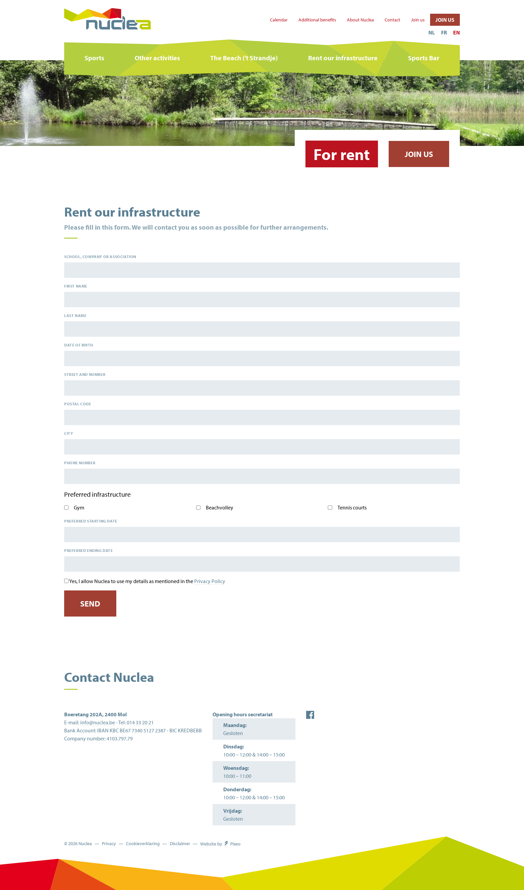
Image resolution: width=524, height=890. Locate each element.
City (68, 433)
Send (90, 603)
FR (444, 32)
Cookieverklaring (143, 843)
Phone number (79, 462)
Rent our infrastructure (343, 58)
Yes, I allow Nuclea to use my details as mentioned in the (147, 581)
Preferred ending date (88, 550)
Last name (75, 315)
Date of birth (78, 344)
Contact (392, 20)
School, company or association (100, 256)
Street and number (84, 374)
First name (75, 286)
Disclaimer (180, 843)
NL (431, 32)
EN (456, 32)
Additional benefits (317, 20)
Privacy (109, 843)
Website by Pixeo (220, 843)
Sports (94, 58)
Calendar (279, 20)
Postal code (77, 403)
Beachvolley (219, 507)
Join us (418, 20)
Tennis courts (352, 507)
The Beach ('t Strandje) (244, 58)
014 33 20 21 (140, 722)
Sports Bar (423, 58)
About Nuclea (360, 20)
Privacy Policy (209, 581)
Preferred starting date (90, 520)
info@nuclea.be (97, 722)
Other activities (157, 58)
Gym (79, 507)
